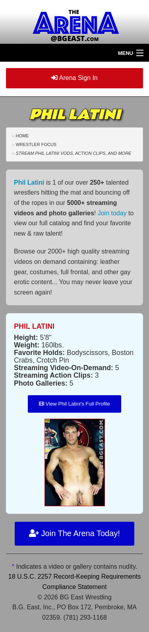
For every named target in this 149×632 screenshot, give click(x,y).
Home (22, 135)
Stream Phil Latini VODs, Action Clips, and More (73, 153)
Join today (112, 213)
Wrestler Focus (35, 144)
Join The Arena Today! (74, 533)
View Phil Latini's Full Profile (74, 404)
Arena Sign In (74, 77)
